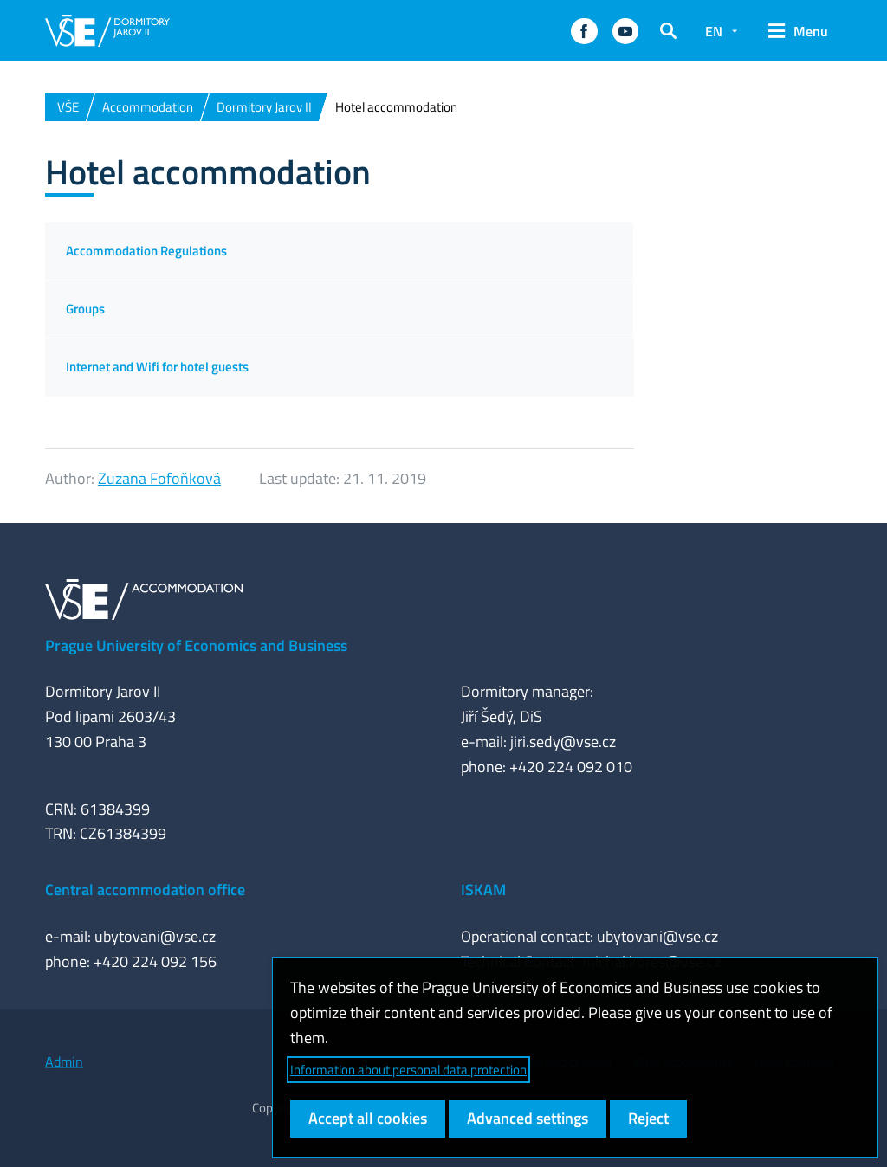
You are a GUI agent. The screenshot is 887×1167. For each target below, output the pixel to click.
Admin (64, 1061)
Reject (648, 1118)
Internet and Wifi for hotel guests (157, 367)
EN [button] (713, 31)
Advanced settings (527, 1118)
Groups (85, 309)
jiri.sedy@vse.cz (563, 741)
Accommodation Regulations (146, 251)
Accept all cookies (367, 1118)
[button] (584, 31)
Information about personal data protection (408, 1070)
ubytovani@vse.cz (155, 936)
